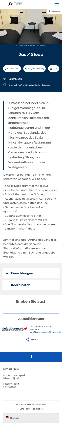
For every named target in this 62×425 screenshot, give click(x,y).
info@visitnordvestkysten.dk (45, 332)
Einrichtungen (19, 273)
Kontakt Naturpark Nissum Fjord (14, 377)
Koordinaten (18, 285)
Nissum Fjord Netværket (11, 385)
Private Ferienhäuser (37, 85)
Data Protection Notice (31, 409)
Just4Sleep (15, 78)
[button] (46, 4)
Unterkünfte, (17, 85)
